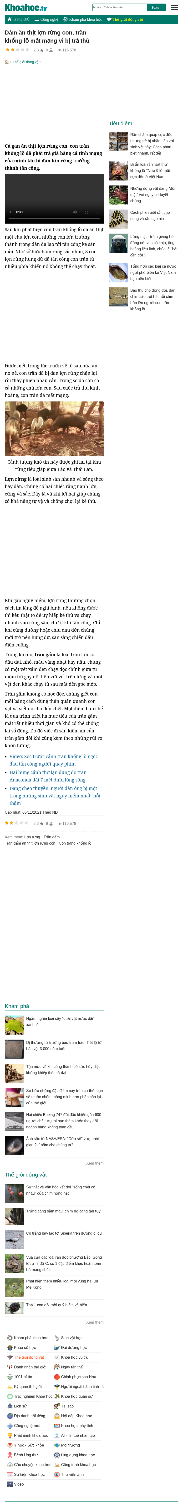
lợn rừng (32, 837)
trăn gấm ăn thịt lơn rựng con (30, 843)
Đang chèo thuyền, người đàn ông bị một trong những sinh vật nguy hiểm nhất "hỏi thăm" (55, 795)
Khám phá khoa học (82, 19)
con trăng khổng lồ (75, 843)
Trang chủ (18, 19)
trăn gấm (52, 837)
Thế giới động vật (125, 19)
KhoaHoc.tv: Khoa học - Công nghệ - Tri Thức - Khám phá (31, 7)
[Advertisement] (54, 103)
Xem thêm (95, 1163)
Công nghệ (47, 19)
